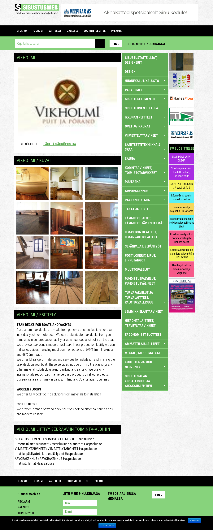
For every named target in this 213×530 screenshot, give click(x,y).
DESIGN (130, 72)
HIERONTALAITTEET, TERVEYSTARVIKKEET (140, 323)
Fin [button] (115, 44)
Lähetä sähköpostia (59, 144)
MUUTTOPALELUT (137, 269)
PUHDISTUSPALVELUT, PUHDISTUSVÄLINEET (140, 281)
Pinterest (173, 43)
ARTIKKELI (55, 30)
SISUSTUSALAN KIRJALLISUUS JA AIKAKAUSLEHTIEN (145, 381)
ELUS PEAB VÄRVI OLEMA (181, 158)
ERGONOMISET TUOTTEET (143, 335)
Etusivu (22, 30)
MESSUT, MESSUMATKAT (143, 353)
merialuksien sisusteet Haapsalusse (77, 444)
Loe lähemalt (107, 525)
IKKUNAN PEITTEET (145, 117)
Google (144, 508)
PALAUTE (116, 30)
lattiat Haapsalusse (41, 463)
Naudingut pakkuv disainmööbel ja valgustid (181, 269)
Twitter (135, 508)
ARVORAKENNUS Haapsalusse (60, 459)
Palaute (23, 507)
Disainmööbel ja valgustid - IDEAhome (181, 209)
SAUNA (145, 159)
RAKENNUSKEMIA (145, 200)
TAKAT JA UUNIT (136, 209)
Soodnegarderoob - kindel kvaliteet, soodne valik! (181, 172)
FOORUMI (38, 30)
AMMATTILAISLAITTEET (145, 344)
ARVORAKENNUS (26, 459)
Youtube (190, 43)
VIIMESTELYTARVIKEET (30, 449)
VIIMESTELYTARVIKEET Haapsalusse (72, 449)
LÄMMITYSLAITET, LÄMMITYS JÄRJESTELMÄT (144, 220)
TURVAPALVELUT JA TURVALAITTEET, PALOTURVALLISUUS (145, 297)
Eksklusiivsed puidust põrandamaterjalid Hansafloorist (181, 238)
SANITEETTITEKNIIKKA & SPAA (145, 147)
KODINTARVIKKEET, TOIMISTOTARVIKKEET (145, 170)
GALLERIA (72, 30)
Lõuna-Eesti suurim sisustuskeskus (181, 197)
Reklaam (24, 501)
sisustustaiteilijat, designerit (141, 60)
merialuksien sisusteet (32, 444)
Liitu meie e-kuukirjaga (146, 44)
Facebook (182, 43)
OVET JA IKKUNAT (145, 126)
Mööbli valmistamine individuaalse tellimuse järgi (181, 222)
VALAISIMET (145, 90)
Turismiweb (26, 513)
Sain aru (194, 520)
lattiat (20, 463)
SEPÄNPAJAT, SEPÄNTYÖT (143, 246)
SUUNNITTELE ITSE (95, 30)
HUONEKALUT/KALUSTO (145, 81)
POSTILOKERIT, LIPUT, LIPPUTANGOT (140, 257)
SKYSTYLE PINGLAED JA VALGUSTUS (182, 185)
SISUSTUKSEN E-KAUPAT (142, 108)
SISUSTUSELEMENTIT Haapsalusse (70, 439)
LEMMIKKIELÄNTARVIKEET (144, 311)
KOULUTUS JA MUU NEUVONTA (145, 364)
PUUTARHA (145, 182)
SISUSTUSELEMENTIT (29, 439)
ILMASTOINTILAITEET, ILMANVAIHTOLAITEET (141, 234)
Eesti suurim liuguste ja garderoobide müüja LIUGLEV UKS (182, 253)
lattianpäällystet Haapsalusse (62, 454)
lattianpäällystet (27, 454)
